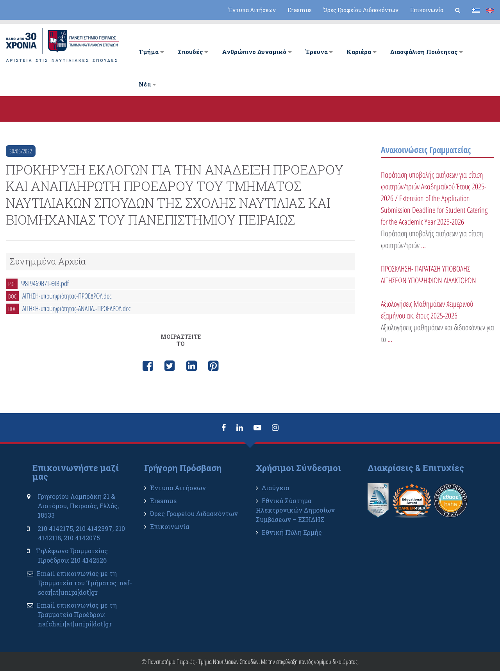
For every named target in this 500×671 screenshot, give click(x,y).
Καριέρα (358, 52)
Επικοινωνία (426, 10)
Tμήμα (149, 52)
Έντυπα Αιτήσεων (252, 10)
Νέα (145, 84)
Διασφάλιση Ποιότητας (424, 52)
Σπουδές (190, 52)
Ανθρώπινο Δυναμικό (254, 52)
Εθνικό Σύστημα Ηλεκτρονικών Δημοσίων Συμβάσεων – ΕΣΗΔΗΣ (295, 510)
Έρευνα (316, 52)
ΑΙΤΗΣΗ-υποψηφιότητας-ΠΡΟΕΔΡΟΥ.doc (67, 295)
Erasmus (300, 10)
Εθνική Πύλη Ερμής (292, 532)
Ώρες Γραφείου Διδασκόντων (360, 10)
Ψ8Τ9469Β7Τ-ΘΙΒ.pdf (45, 283)
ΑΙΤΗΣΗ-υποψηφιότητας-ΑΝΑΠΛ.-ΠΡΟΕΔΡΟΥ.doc (76, 308)
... (423, 245)
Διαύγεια (275, 488)
